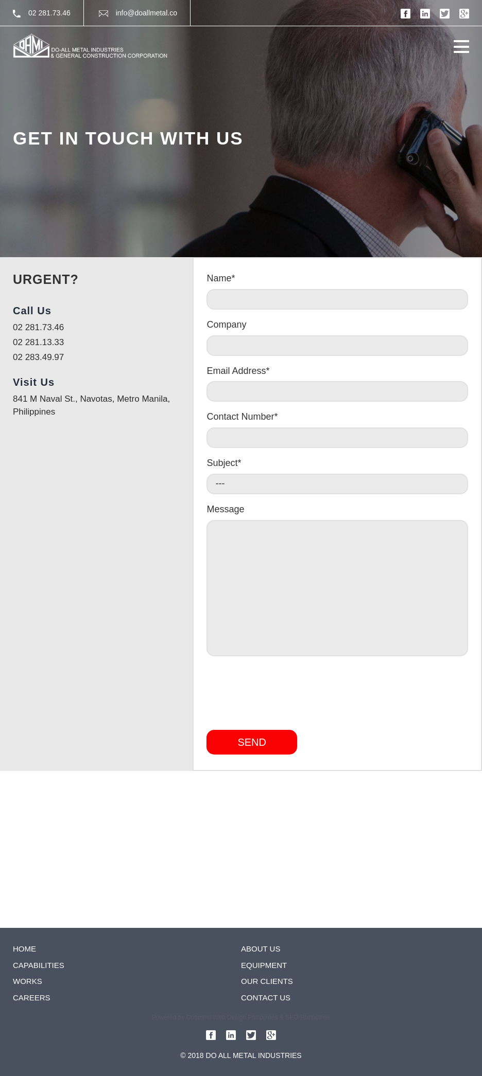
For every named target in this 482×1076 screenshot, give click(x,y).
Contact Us (265, 997)
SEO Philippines (307, 1017)
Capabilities (38, 965)
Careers (31, 997)
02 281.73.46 (42, 13)
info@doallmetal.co (138, 13)
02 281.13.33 (38, 342)
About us (260, 948)
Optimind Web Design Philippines (232, 1017)
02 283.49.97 (38, 357)
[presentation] (284, 689)
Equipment (264, 965)
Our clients (267, 981)
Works (27, 981)
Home (24, 948)
